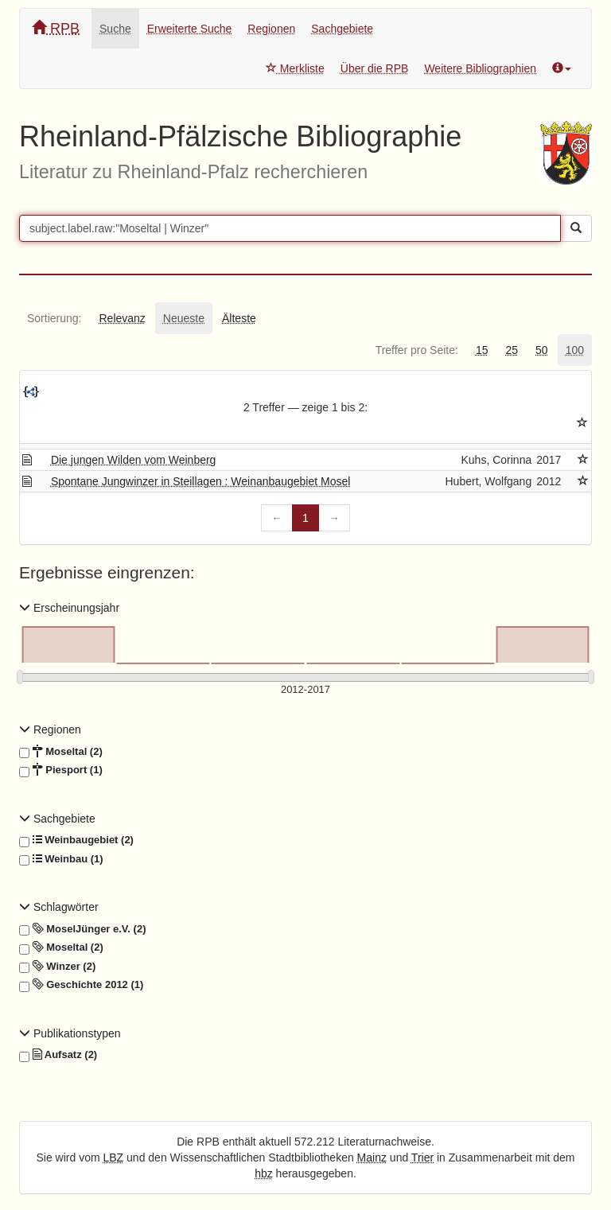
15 (482, 350)
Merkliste (295, 68)
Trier (422, 1157)
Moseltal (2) (61, 752)
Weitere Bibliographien (480, 68)
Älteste (239, 318)
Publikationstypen (70, 1033)
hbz (264, 1173)
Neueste (183, 318)
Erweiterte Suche (189, 28)
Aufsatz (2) (58, 1055)
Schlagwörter (59, 907)
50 (541, 350)
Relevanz (122, 318)
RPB (56, 28)
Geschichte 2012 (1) (81, 985)
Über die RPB (375, 68)
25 (511, 350)
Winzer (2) (57, 966)
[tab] (54, 318)
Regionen (271, 28)
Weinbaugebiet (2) (76, 840)
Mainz (372, 1157)
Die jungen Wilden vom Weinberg (133, 459)
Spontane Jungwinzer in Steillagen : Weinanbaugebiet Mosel (200, 481)
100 (575, 350)
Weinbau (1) (61, 859)
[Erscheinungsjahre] (305, 690)
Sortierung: (54, 318)
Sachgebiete (342, 28)
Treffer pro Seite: (417, 350)
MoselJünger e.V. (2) (82, 929)
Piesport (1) (61, 770)
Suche (115, 28)
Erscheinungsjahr (69, 607)
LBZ (113, 1157)
